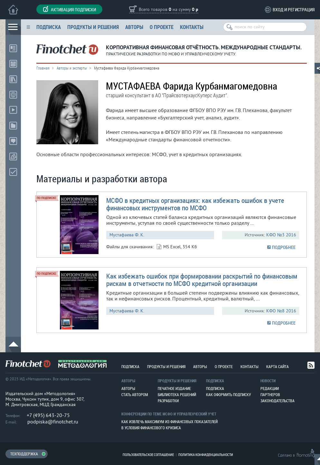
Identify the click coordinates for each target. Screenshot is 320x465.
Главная (43, 68)
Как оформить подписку (228, 394)
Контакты (191, 27)
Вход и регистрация (294, 9)
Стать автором (134, 394)
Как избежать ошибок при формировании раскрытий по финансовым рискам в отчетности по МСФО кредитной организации (201, 279)
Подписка (48, 27)
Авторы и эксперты (72, 68)
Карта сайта (277, 366)
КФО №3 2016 (281, 234)
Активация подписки (69, 9)
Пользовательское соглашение (148, 454)
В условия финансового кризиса (151, 427)
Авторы (134, 27)
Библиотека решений (177, 394)
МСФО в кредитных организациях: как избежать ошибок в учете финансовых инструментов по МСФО (195, 204)
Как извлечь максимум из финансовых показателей (169, 421)
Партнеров (270, 394)
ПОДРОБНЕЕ (284, 247)
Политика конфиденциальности (205, 454)
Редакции (269, 388)
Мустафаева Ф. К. (126, 234)
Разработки (168, 400)
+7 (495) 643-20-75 (48, 415)
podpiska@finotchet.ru (52, 422)
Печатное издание (174, 388)
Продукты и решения (93, 27)
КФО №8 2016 (281, 310)
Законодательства (277, 400)
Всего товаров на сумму (168, 10)
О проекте (162, 27)
